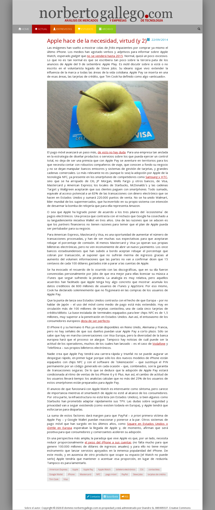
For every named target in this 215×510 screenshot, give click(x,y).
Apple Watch (104, 469)
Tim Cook (53, 479)
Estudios (85, 29)
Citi (141, 469)
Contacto (93, 496)
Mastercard (85, 474)
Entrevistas (62, 29)
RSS (125, 496)
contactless (154, 469)
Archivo (106, 29)
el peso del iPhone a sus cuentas (108, 442)
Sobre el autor (32, 508)
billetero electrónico (125, 469)
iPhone (71, 474)
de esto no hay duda (112, 152)
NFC (98, 474)
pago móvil (111, 474)
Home (23, 29)
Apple (75, 469)
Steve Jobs (138, 474)
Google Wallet (56, 474)
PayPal (125, 474)
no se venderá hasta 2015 (105, 56)
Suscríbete (111, 496)
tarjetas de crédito (157, 474)
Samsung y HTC (156, 177)
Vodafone (158, 343)
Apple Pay (88, 469)
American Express (58, 469)
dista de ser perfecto (95, 321)
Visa (66, 479)
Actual (41, 29)
